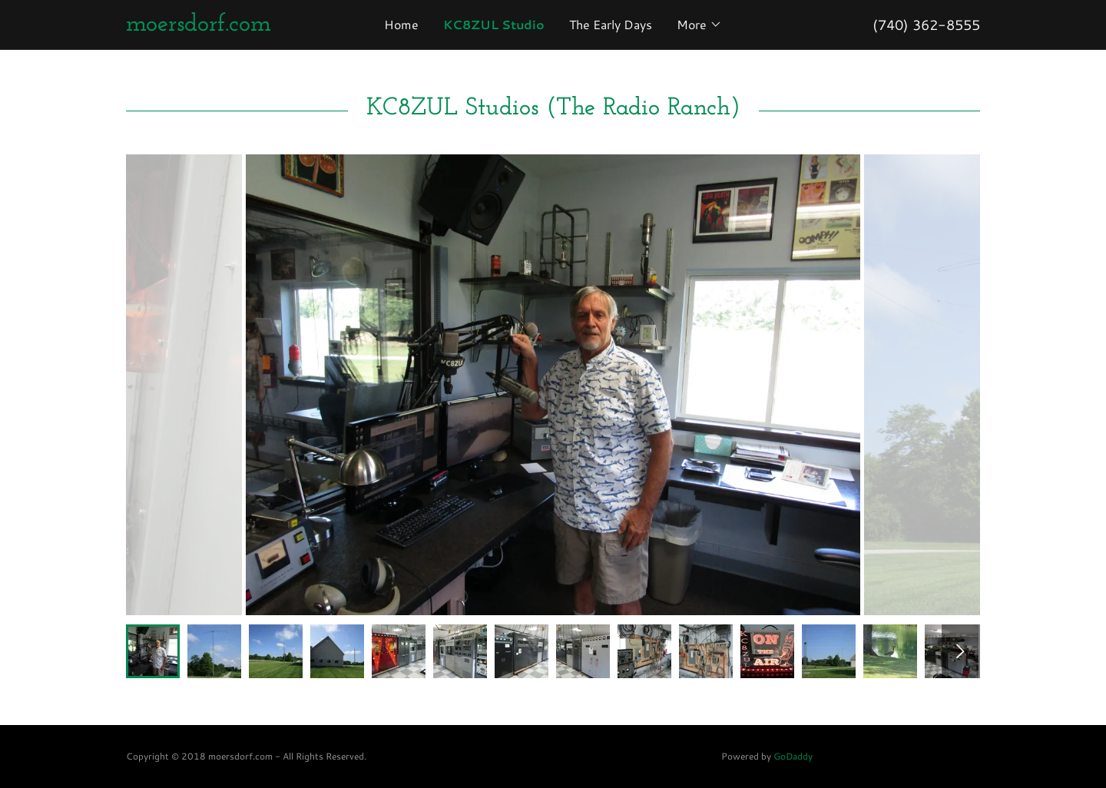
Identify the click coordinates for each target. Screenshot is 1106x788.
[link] (232, 26)
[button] (699, 24)
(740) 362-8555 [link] (926, 25)
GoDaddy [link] (793, 756)
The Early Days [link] (610, 24)
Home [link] (401, 24)
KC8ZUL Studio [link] (494, 24)
